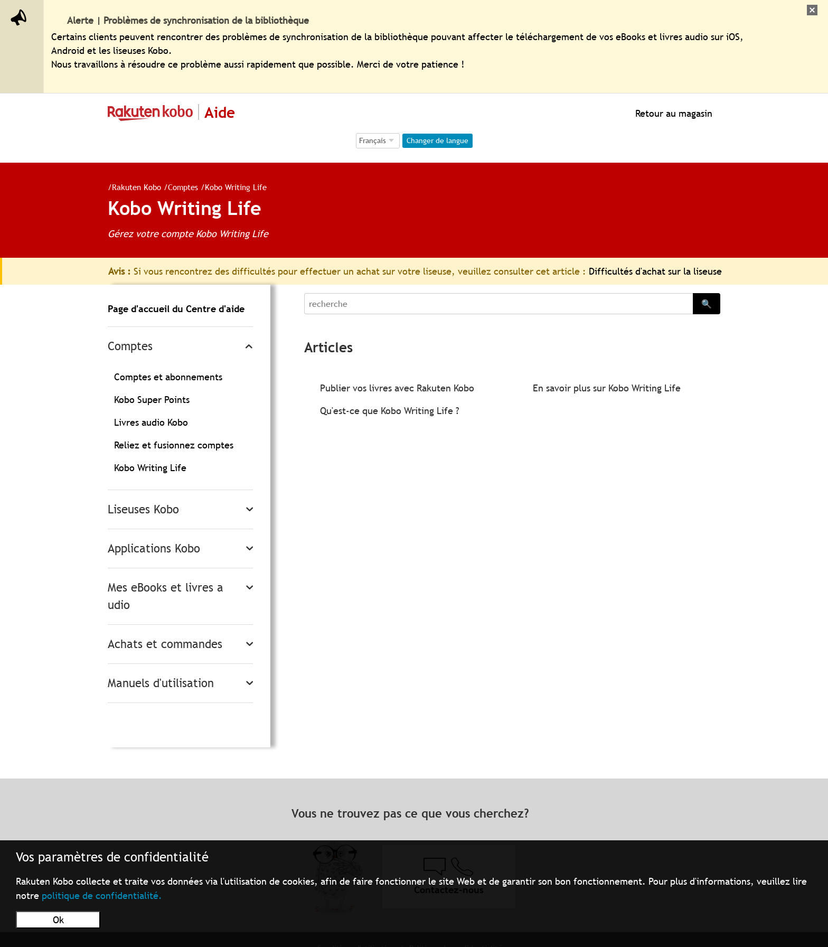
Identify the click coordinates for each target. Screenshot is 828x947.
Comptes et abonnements (168, 377)
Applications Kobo (154, 548)
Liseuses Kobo (143, 509)
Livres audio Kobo (151, 422)
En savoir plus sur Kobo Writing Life (607, 388)
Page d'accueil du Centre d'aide (176, 309)
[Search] (498, 303)
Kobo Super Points (152, 399)
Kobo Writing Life (231, 187)
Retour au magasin (672, 113)
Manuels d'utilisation (161, 683)
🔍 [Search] (706, 304)
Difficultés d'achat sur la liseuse (655, 271)
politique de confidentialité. (102, 895)
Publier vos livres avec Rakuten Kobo (397, 388)
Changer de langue (437, 140)
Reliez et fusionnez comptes (173, 445)
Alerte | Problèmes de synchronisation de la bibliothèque (188, 20)
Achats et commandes (165, 644)
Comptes (179, 187)
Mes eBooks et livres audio (165, 596)
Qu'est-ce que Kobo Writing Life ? (389, 411)
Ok (58, 920)
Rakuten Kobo (132, 187)
